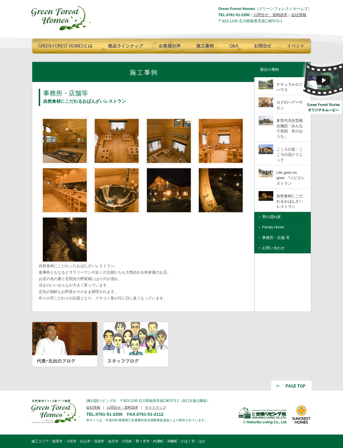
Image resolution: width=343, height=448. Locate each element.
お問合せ (261, 45)
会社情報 (298, 15)
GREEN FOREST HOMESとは (65, 45)
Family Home (273, 227)
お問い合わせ (273, 248)
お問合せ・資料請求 (270, 15)
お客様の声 (168, 45)
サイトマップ (155, 407)
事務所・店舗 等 (276, 237)
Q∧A (233, 45)
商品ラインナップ (124, 45)
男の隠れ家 (271, 217)
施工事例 (204, 45)
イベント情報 (295, 45)
